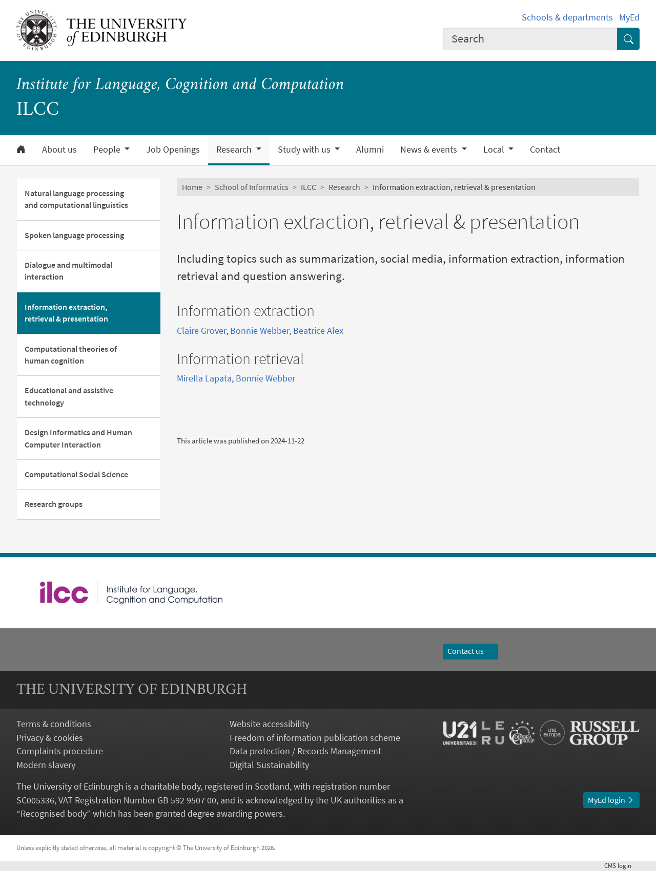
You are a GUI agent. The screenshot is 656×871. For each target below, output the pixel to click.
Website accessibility (269, 724)
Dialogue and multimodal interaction (68, 271)
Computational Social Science (76, 474)
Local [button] (494, 149)
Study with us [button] (305, 149)
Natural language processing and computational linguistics (76, 199)
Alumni (370, 149)
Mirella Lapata (204, 378)
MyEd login (611, 800)
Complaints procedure (59, 751)
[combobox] (530, 39)
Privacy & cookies (49, 737)
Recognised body (53, 813)
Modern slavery (45, 765)
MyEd (629, 17)
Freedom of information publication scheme (315, 737)
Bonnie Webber (259, 330)
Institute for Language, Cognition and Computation (180, 85)
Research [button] (235, 149)
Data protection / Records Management (305, 751)
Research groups (54, 504)
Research (344, 187)
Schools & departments (567, 17)
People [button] (107, 149)
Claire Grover (201, 330)
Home (192, 187)
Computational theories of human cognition (71, 355)
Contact (545, 149)
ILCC (308, 187)
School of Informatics (252, 187)
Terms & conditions (53, 724)
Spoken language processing (74, 235)
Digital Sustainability (269, 765)
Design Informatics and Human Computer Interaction (78, 438)
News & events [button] (429, 149)
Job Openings (173, 149)
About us (59, 149)
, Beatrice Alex (316, 330)
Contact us (470, 651)
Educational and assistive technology (69, 396)
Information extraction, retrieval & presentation (66, 313)
